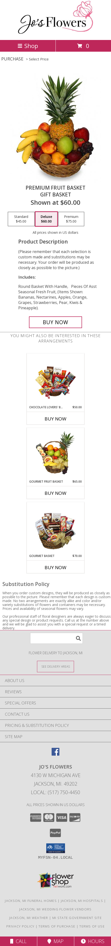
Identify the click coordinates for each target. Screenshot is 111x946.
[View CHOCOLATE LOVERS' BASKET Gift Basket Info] (55, 379)
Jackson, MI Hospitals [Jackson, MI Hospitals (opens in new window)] (82, 900)
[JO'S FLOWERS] (55, 32)
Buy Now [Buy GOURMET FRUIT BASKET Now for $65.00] (55, 493)
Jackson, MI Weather (28, 918)
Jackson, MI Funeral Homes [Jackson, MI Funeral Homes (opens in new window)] (31, 900)
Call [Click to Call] (18, 941)
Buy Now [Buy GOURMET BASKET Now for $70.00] (55, 567)
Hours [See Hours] (92, 941)
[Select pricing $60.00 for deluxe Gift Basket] (46, 219)
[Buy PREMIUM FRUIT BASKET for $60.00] (55, 322)
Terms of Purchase (56, 926)
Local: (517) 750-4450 (55, 792)
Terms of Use (92, 926)
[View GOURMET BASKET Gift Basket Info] (55, 528)
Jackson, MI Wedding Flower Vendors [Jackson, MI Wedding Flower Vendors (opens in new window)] (55, 909)
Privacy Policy (20, 926)
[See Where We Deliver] (55, 666)
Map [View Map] (55, 941)
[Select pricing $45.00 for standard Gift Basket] (21, 219)
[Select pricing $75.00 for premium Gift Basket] (71, 219)
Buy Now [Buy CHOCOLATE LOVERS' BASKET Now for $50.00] (55, 419)
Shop (28, 46)
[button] (55, 848)
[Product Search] (56, 638)
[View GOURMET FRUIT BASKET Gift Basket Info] (55, 453)
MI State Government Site (77, 918)
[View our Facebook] (55, 754)
